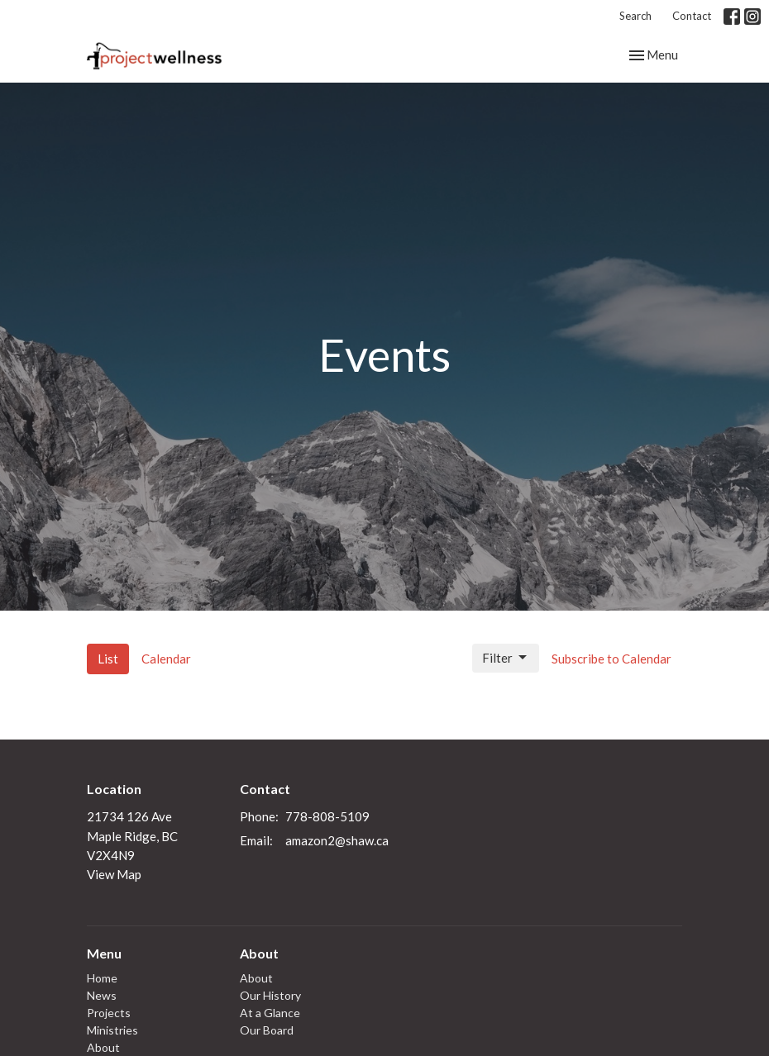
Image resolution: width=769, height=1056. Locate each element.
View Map (114, 874)
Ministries (112, 1030)
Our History (270, 995)
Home (102, 978)
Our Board (267, 1030)
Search (635, 15)
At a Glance (270, 1013)
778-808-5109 (327, 816)
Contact (691, 15)
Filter (505, 657)
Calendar (166, 658)
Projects (109, 1013)
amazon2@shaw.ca (337, 840)
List (108, 658)
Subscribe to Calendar (611, 658)
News (102, 995)
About (103, 1047)
